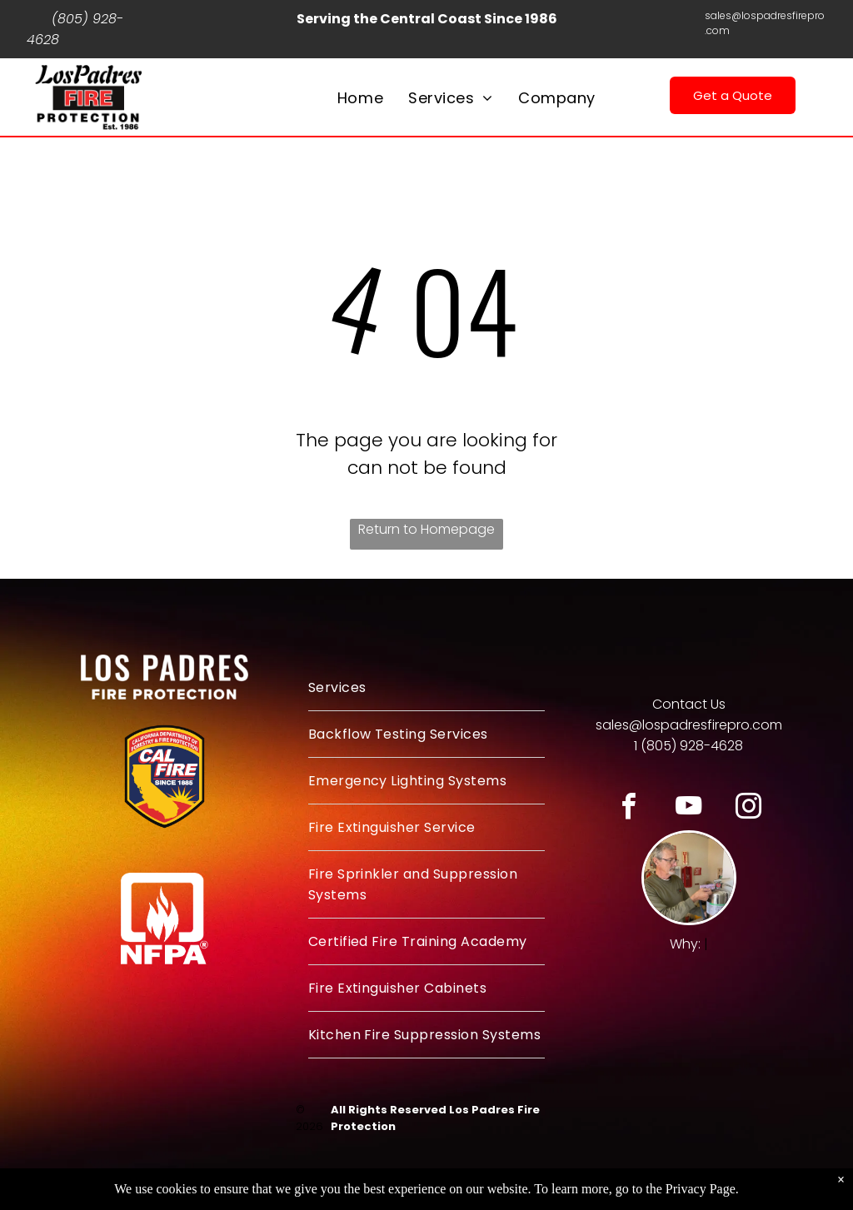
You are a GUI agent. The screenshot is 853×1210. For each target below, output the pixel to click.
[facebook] (628, 808)
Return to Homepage (426, 529)
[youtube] (688, 808)
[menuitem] (360, 98)
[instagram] (748, 808)
